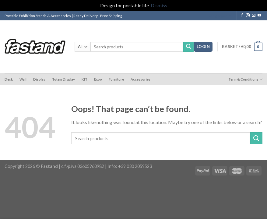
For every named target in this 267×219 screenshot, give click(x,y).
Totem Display (63, 79)
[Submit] (188, 47)
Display (39, 79)
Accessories (140, 79)
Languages (220, 16)
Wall (22, 79)
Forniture (116, 79)
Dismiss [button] (159, 5)
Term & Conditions (245, 79)
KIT (84, 79)
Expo (98, 79)
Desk (9, 79)
